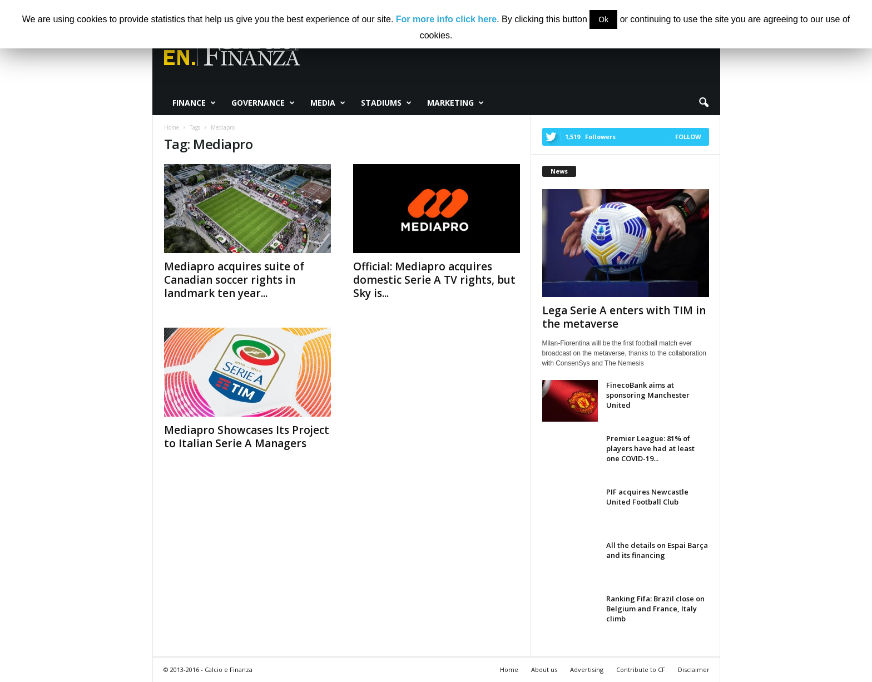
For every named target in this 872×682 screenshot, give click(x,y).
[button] (703, 103)
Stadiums (386, 103)
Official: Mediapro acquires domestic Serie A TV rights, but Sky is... (434, 279)
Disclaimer (694, 669)
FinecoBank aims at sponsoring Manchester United (648, 395)
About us (544, 669)
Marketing (455, 103)
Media (327, 103)
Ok (603, 19)
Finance (194, 103)
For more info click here (446, 19)
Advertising (586, 669)
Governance (263, 103)
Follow (688, 136)
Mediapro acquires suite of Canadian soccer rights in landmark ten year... (234, 279)
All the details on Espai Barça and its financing (657, 550)
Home (509, 669)
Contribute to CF (640, 669)
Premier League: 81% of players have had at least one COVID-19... (650, 448)
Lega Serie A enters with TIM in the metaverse (624, 317)
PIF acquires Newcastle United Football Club (647, 497)
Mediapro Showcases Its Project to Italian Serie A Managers (246, 437)
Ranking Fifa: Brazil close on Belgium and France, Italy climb (655, 609)
